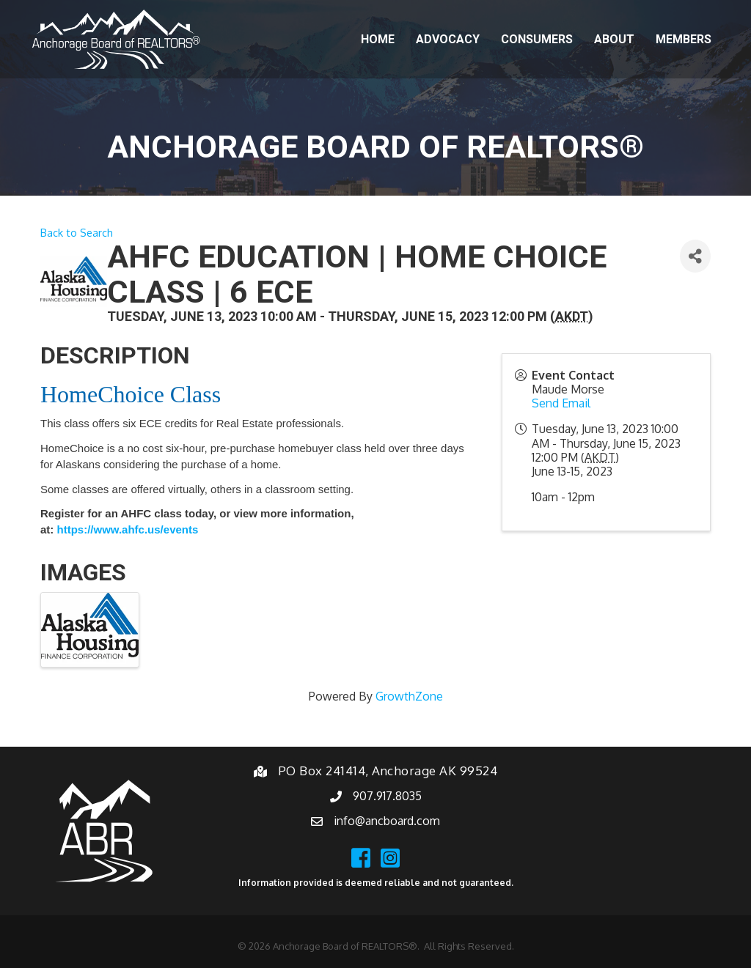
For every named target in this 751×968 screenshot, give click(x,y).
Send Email (561, 403)
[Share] (695, 256)
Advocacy (448, 39)
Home (378, 39)
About (614, 39)
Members (683, 39)
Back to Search (76, 232)
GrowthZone (409, 696)
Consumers (537, 39)
